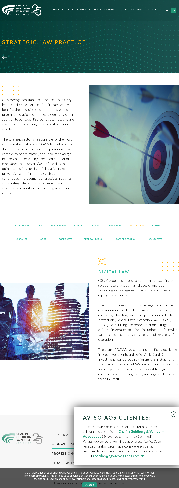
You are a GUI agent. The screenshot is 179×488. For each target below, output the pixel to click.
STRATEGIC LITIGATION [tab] (86, 225)
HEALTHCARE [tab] (22, 225)
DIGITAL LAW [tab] (137, 225)
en (173, 11)
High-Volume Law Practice (77, 10)
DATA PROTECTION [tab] (126, 239)
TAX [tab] (40, 225)
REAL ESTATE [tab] (155, 239)
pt (167, 11)
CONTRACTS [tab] (114, 225)
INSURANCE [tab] (21, 239)
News (140, 10)
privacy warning (135, 478)
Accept (89, 484)
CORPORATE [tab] (65, 239)
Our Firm (56, 10)
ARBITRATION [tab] (58, 225)
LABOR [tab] (42, 239)
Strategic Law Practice (106, 10)
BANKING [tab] (157, 225)
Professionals (128, 10)
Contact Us (150, 10)
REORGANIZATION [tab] (93, 239)
